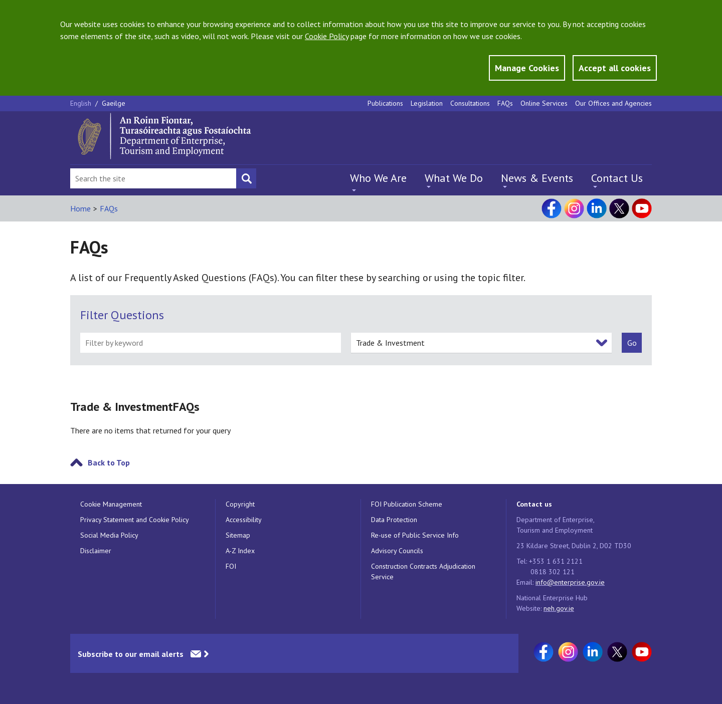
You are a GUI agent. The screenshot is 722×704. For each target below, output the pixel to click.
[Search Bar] (153, 178)
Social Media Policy (109, 535)
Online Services (544, 103)
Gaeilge (113, 103)
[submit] (632, 343)
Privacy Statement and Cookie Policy (134, 519)
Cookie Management (111, 504)
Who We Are (378, 178)
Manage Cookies (527, 68)
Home (80, 208)
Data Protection (394, 519)
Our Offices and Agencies (613, 103)
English (81, 103)
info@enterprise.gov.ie (570, 582)
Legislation (427, 103)
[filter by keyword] (210, 343)
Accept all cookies (615, 68)
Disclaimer (95, 550)
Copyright (240, 504)
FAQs (505, 103)
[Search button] (246, 178)
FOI (231, 566)
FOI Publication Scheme (406, 504)
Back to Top (109, 462)
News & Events (537, 178)
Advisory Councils (397, 550)
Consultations (470, 103)
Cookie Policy (326, 36)
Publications (385, 103)
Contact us (534, 504)
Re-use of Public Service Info (415, 535)
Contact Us (617, 178)
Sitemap (238, 535)
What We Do (454, 178)
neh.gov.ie (559, 608)
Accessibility (244, 519)
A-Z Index (240, 550)
